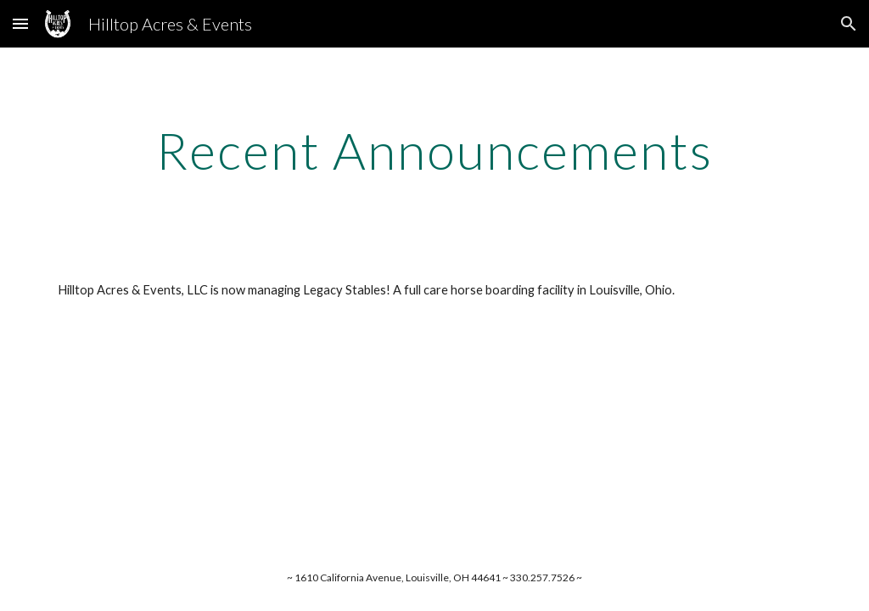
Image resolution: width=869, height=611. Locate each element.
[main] (435, 150)
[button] (20, 23)
